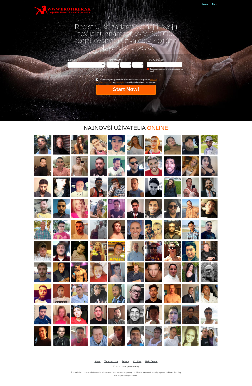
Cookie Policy (119, 82)
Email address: (155, 60)
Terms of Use (111, 361)
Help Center (151, 361)
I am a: (72, 60)
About (97, 361)
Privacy (125, 361)
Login (205, 4)
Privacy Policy (108, 82)
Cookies (137, 361)
